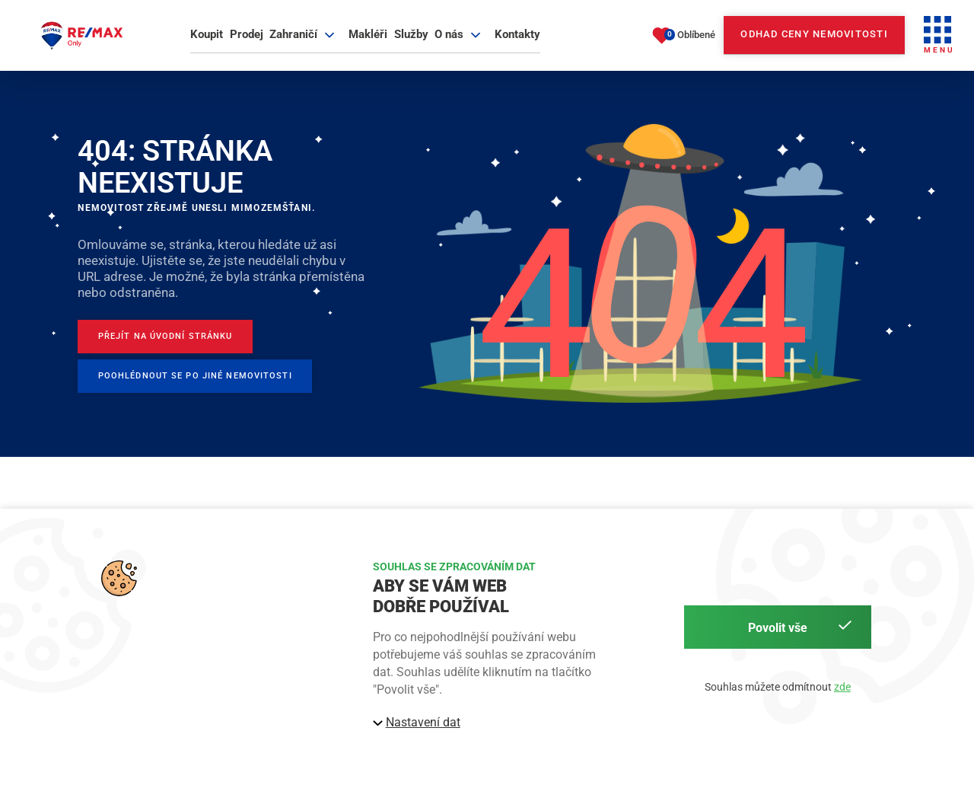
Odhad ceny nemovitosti (814, 41)
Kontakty (517, 41)
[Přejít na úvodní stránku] (181, 353)
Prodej (246, 41)
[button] (938, 42)
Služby (411, 41)
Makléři (368, 41)
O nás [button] (459, 41)
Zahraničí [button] (304, 41)
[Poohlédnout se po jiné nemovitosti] (214, 397)
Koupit (206, 41)
